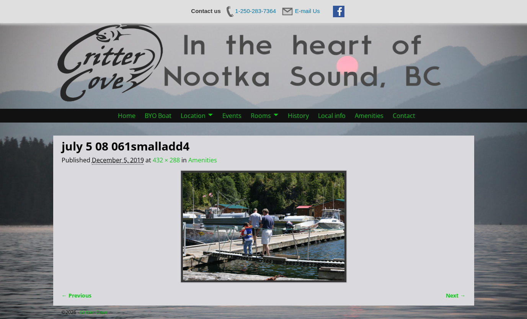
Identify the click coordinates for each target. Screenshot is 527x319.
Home (126, 115)
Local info (332, 115)
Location (193, 115)
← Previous (76, 295)
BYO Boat (158, 115)
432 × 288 (166, 160)
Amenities (369, 115)
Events (231, 115)
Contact (404, 115)
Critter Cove (93, 312)
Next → (455, 295)
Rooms (261, 115)
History (298, 115)
